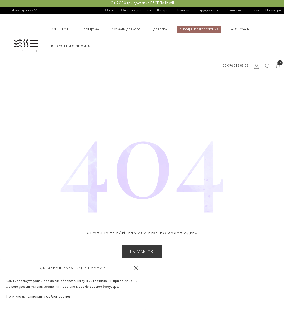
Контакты (234, 10)
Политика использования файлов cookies (38, 296)
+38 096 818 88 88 (234, 65)
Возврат (163, 10)
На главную (142, 251)
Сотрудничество (208, 10)
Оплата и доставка (136, 10)
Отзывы (253, 10)
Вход (256, 67)
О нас (110, 10)
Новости (182, 10)
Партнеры (273, 10)
